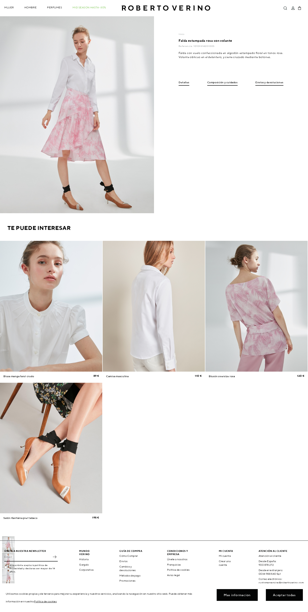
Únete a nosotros (177, 559)
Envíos (123, 561)
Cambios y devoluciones (127, 568)
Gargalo (84, 564)
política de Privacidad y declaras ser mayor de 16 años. (32, 568)
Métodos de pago (129, 575)
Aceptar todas (284, 595)
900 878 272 (266, 564)
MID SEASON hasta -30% (89, 7)
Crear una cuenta (225, 563)
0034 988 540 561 (270, 573)
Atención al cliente (270, 555)
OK (54, 556)
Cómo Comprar (128, 555)
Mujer (9, 7)
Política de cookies (178, 569)
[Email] (27, 556)
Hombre (30, 7)
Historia (84, 559)
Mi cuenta (225, 555)
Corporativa (86, 569)
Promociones (127, 580)
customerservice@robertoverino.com (281, 582)
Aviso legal (173, 575)
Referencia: (186, 46)
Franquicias (174, 564)
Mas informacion (237, 595)
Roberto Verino (166, 8)
